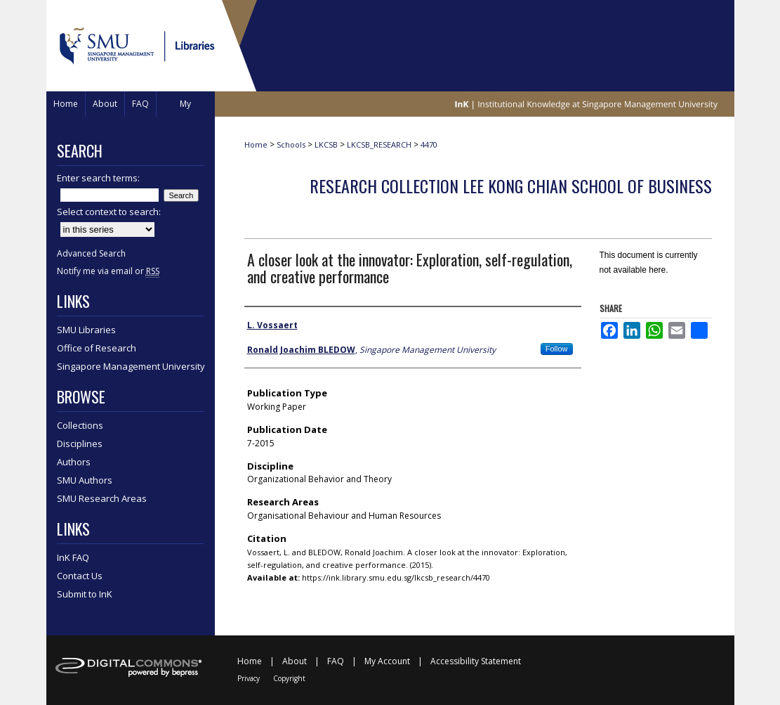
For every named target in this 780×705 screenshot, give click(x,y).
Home (255, 144)
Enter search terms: (98, 178)
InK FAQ (73, 557)
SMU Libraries (86, 329)
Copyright (289, 678)
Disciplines (80, 443)
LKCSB (326, 144)
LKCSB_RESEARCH (379, 144)
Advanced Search (91, 253)
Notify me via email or (108, 271)
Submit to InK (84, 594)
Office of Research (96, 348)
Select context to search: (109, 211)
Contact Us (80, 575)
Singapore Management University (131, 366)
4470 (429, 144)
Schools (291, 144)
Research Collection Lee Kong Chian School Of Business (511, 185)
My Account (387, 661)
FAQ (335, 661)
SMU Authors (84, 480)
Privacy (248, 678)
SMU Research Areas (102, 498)
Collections (80, 425)
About (294, 661)
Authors (74, 461)
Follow (557, 348)
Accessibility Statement (475, 661)
